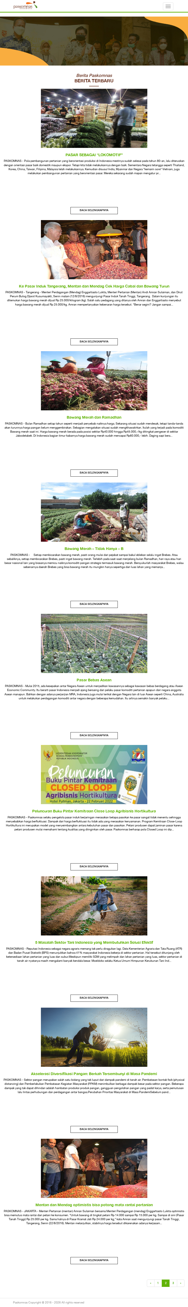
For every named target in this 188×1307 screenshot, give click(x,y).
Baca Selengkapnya (94, 210)
